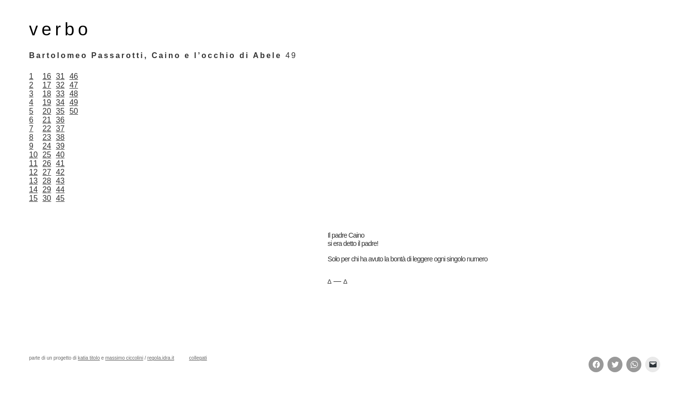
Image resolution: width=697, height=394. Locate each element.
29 (47, 189)
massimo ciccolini (124, 358)
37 (60, 128)
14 (33, 189)
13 (33, 181)
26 (47, 163)
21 (47, 120)
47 (73, 85)
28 (47, 181)
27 (47, 172)
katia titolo (89, 358)
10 (33, 155)
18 (47, 94)
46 (73, 76)
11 (33, 163)
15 (33, 198)
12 (33, 172)
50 (73, 111)
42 (60, 172)
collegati (198, 358)
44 (60, 189)
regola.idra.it (160, 358)
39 (60, 146)
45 (60, 198)
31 (60, 76)
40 (60, 155)
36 (60, 120)
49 (73, 102)
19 (47, 102)
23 (47, 137)
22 (47, 128)
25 (47, 155)
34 (60, 102)
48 (73, 94)
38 (60, 137)
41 (60, 163)
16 (47, 76)
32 (60, 85)
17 (47, 85)
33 (60, 94)
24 (47, 146)
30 (47, 198)
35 (60, 111)
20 (47, 111)
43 (60, 181)
